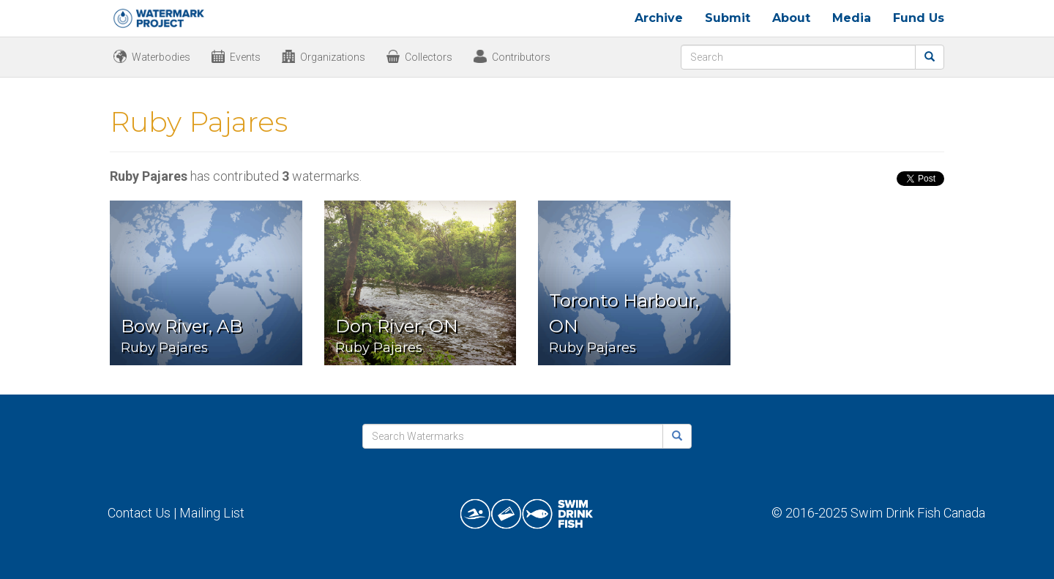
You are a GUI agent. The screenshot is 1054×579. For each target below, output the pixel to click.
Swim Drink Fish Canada (918, 512)
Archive (659, 18)
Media (851, 18)
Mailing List (211, 512)
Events (245, 57)
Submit (727, 18)
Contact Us (139, 512)
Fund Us (918, 18)
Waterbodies (161, 57)
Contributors (521, 57)
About (791, 18)
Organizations (332, 57)
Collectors (428, 57)
